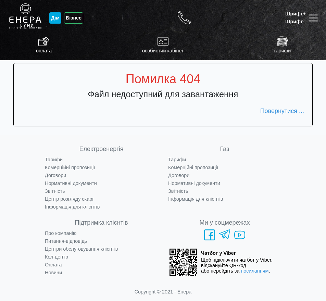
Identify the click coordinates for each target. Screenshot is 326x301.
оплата (44, 44)
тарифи (282, 44)
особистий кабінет (163, 44)
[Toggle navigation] (315, 18)
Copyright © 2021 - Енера (163, 291)
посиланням (254, 271)
